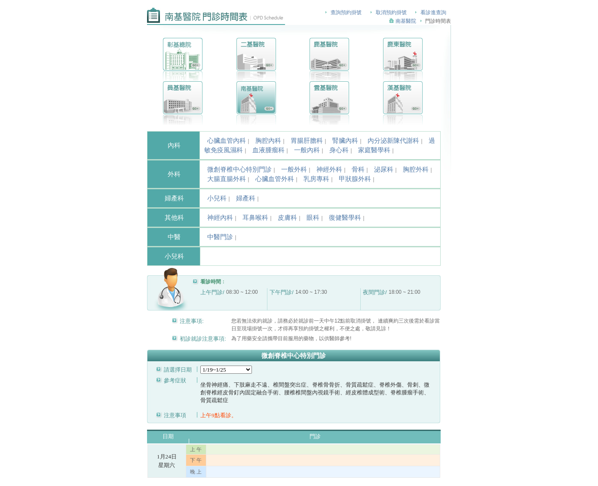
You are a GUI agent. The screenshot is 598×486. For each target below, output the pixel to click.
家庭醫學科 (374, 150)
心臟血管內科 (226, 140)
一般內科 (307, 150)
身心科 (339, 150)
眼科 (313, 217)
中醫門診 (220, 237)
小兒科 (217, 198)
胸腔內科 (268, 140)
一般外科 (294, 169)
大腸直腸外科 (226, 178)
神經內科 (220, 217)
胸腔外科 (416, 169)
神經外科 (329, 169)
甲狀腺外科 (355, 178)
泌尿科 (383, 169)
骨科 (358, 169)
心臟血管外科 (274, 178)
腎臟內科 (345, 140)
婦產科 (245, 198)
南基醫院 (406, 21)
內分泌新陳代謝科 (393, 140)
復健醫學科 (345, 217)
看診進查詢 (433, 12)
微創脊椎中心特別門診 (239, 169)
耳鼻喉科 (255, 217)
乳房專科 (316, 178)
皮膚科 (287, 217)
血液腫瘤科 (268, 150)
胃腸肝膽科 (307, 140)
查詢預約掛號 (346, 12)
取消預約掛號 (391, 12)
